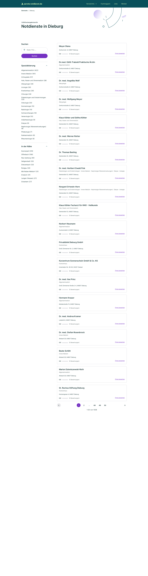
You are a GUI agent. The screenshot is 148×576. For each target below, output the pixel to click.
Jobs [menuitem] (116, 4)
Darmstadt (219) (27, 151)
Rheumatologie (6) (28, 139)
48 (95, 416)
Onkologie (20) (26, 103)
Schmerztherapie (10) (29, 113)
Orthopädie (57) (27, 77)
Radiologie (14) (26, 110)
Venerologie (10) (27, 117)
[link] (92, 50)
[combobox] (34, 50)
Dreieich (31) (25, 175)
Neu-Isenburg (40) (27, 158)
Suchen (34, 56)
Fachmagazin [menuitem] (105, 4)
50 (105, 416)
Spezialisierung (28, 66)
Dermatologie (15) (27, 106)
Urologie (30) (26, 88)
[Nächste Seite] (125, 416)
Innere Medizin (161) (28, 74)
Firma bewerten (119, 54)
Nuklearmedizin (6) (28, 135)
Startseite (24, 11)
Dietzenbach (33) (27, 165)
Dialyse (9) (25, 123)
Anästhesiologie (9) (28, 120)
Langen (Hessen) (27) (29, 178)
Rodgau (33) (25, 168)
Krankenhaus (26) (27, 91)
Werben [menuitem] (124, 4)
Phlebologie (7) (26, 132)
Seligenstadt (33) (27, 161)
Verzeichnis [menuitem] (90, 4)
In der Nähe (26, 147)
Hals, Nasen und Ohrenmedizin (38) (34, 81)
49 (100, 416)
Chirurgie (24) (26, 94)
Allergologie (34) (27, 84)
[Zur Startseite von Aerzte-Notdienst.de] (31, 4)
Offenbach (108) (27, 155)
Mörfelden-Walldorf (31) (30, 172)
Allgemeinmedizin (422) (29, 71)
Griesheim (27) (26, 182)
